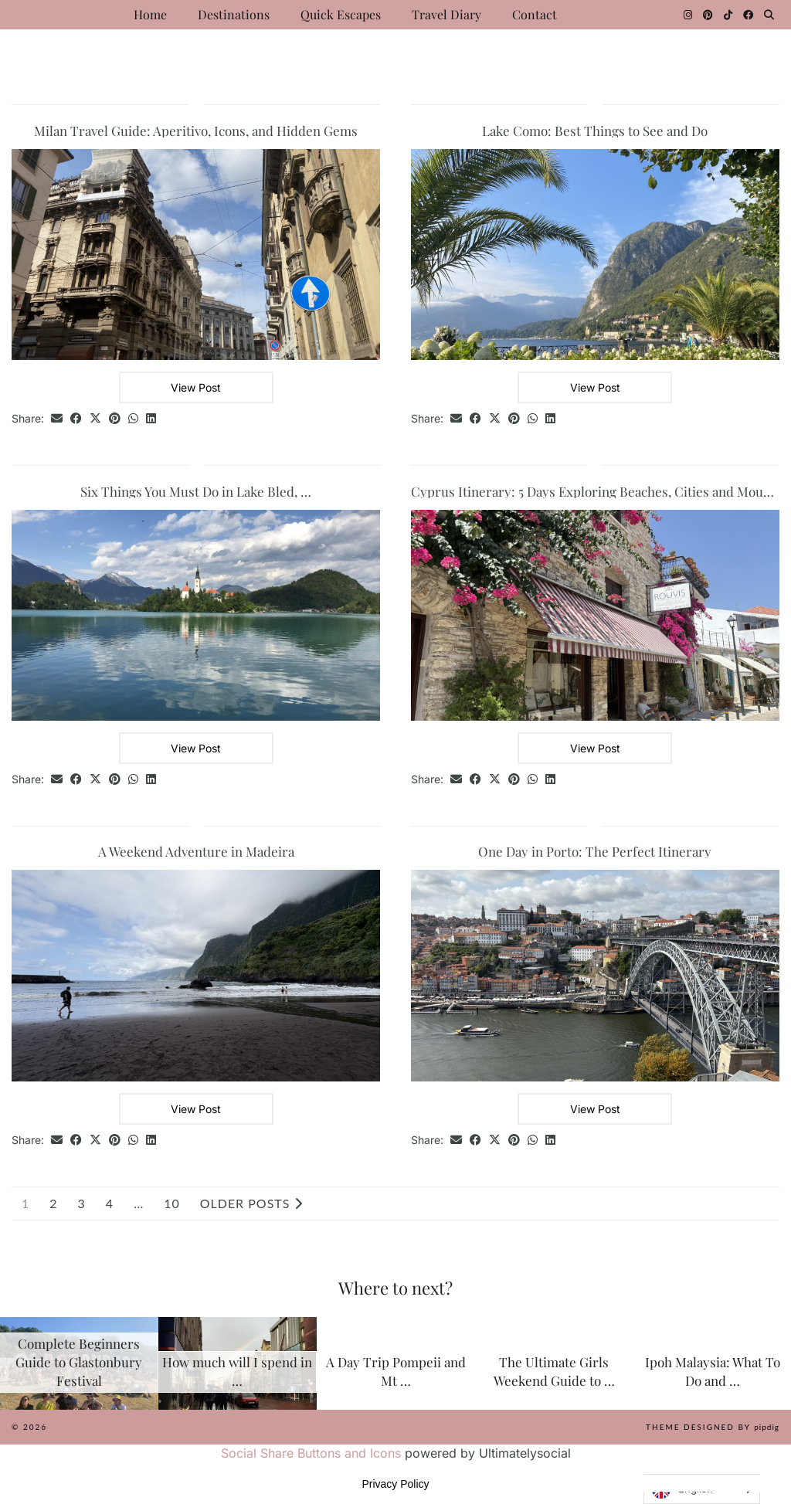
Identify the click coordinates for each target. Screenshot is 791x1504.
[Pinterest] (708, 14)
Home (150, 14)
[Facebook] (748, 14)
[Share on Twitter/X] (95, 419)
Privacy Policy (395, 1484)
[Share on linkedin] (151, 419)
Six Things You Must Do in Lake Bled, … (195, 491)
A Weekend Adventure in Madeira (196, 851)
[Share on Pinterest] (114, 419)
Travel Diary (446, 14)
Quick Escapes (340, 14)
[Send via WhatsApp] (133, 419)
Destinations (234, 14)
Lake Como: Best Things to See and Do (595, 130)
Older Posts (251, 1203)
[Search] (769, 14)
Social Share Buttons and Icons (311, 1453)
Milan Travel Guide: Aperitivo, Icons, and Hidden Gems (196, 130)
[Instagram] (688, 14)
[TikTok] (728, 14)
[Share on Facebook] (76, 419)
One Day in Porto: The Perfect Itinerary (594, 851)
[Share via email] (56, 419)
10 (172, 1203)
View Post (196, 387)
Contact (534, 14)
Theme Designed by (712, 1426)
